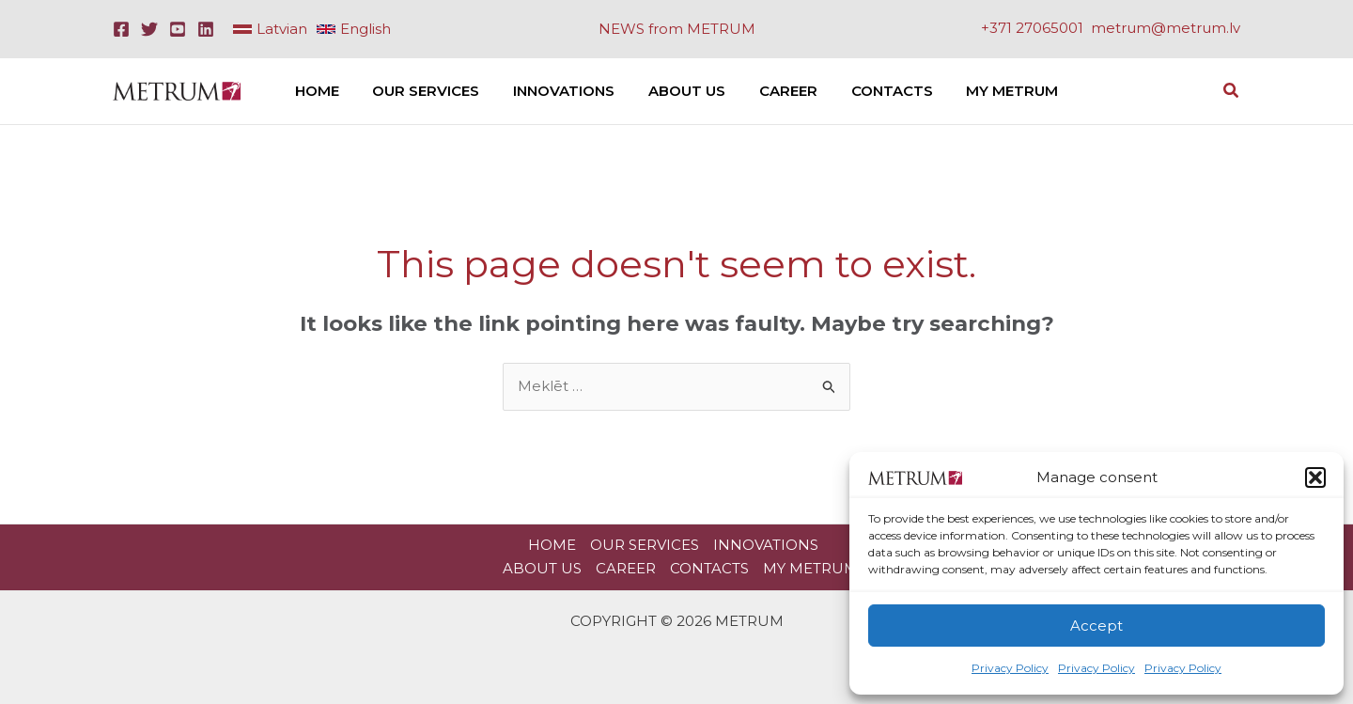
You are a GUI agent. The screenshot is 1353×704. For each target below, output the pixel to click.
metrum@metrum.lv (1165, 28)
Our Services (644, 545)
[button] (1315, 477)
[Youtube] (177, 29)
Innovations (765, 545)
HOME (552, 545)
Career (626, 568)
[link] (270, 29)
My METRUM (810, 568)
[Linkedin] (205, 29)
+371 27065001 (1032, 28)
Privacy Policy (1010, 668)
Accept (1096, 625)
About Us (542, 568)
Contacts (709, 568)
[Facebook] (121, 29)
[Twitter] (149, 29)
